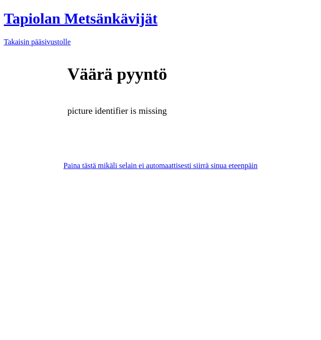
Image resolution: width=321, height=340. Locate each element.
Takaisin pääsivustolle (37, 42)
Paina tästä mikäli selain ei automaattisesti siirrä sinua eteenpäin (160, 166)
